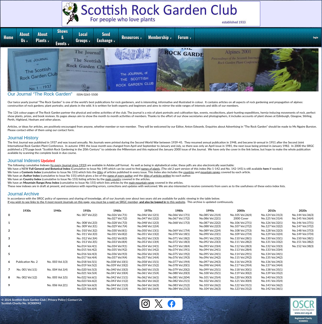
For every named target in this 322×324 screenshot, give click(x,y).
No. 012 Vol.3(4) (87, 238)
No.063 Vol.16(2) (148, 280)
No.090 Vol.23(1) (210, 234)
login (315, 37)
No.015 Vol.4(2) (87, 249)
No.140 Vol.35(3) (272, 277)
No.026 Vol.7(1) (117, 215)
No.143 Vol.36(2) (272, 285)
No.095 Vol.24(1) (210, 254)
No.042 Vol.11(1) (117, 277)
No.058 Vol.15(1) (148, 261)
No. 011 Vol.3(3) (87, 234)
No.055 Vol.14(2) (148, 249)
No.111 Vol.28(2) (241, 241)
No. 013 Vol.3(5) (87, 241)
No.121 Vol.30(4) (241, 280)
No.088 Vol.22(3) (210, 226)
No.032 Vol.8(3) (117, 238)
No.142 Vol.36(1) (272, 288)
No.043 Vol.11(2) (117, 280)
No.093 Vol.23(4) (210, 246)
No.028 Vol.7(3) (117, 222)
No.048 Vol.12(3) (148, 222)
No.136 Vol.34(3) (272, 261)
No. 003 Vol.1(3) (57, 261)
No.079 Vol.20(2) (179, 269)
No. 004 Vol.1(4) (57, 269)
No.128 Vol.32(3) (272, 230)
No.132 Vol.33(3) (272, 246)
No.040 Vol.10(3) (117, 269)
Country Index (32, 179)
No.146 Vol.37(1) (303, 222)
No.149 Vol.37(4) (303, 234)
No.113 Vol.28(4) (241, 249)
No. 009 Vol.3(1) (87, 226)
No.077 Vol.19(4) (179, 261)
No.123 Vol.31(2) (241, 288)
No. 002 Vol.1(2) (27, 277)
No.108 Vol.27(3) (241, 230)
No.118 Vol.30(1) (241, 269)
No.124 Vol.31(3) (272, 215)
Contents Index (31, 172)
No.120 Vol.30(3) (241, 277)
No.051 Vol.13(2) (148, 234)
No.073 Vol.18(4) (179, 246)
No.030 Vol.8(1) (117, 230)
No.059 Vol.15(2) (148, 265)
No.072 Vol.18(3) (179, 241)
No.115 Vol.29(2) (241, 257)
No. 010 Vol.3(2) (87, 230)
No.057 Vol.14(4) (148, 257)
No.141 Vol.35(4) (272, 280)
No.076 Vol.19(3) (179, 257)
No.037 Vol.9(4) (117, 257)
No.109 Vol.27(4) (241, 234)
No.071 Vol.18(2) (179, 238)
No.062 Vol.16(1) (148, 277)
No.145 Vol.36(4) (303, 218)
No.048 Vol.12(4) (148, 226)
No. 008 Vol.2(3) (87, 222)
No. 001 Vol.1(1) (27, 269)
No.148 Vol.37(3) (303, 230)
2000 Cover (240, 218)
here (266, 168)
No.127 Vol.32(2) (272, 226)
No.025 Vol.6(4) (87, 288)
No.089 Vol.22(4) (210, 230)
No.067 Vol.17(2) (179, 218)
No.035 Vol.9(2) (117, 249)
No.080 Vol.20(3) (179, 273)
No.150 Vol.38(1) (303, 238)
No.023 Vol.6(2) (87, 280)
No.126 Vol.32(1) (272, 222)
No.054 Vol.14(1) (148, 246)
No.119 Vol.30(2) (241, 273)
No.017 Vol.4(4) (87, 257)
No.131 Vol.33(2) (272, 241)
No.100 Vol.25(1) (210, 273)
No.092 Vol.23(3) (210, 241)
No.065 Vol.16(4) (148, 288)
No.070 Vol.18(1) (179, 234)
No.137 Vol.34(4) (272, 265)
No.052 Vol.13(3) (148, 238)
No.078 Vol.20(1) (179, 265)
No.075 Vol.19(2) (179, 254)
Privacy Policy (57, 299)
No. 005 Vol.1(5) (57, 277)
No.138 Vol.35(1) (272, 269)
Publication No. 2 (27, 261)
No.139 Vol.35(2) (272, 273)
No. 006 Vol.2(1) (57, 285)
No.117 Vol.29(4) (241, 265)
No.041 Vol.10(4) (117, 273)
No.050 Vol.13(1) (148, 230)
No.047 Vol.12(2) (148, 218)
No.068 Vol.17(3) (179, 222)
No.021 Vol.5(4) (87, 273)
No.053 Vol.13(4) (148, 241)
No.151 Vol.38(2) (303, 241)
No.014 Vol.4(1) (87, 246)
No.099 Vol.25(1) (210, 269)
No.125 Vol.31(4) (272, 218)
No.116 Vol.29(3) (241, 261)
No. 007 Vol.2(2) (87, 215)
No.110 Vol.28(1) (241, 238)
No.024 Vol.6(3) (87, 285)
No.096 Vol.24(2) (210, 257)
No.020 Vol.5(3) (87, 269)
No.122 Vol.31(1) (241, 285)
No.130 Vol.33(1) (272, 238)
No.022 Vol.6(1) (87, 277)
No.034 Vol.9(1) (117, 246)
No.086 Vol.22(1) (210, 218)
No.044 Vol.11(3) (117, 285)
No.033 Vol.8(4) (117, 241)
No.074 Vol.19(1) (179, 249)
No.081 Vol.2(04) (179, 277)
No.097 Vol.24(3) (210, 261)
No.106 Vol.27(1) (241, 222)
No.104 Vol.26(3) (210, 288)
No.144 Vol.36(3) (303, 215)
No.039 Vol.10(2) (117, 265)
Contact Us (75, 299)
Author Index (31, 175)
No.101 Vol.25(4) (210, 277)
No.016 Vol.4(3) (87, 254)
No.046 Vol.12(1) (148, 215)
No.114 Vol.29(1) (241, 254)
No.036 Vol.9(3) (117, 254)
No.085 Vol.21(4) (210, 215)
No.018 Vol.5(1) (87, 261)
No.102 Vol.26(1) (210, 280)
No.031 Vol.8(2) (117, 234)
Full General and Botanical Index (49, 168)
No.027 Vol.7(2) (117, 218)
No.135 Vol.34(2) (272, 257)
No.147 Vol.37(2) (303, 226)
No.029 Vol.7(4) (117, 226)
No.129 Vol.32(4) (272, 234)
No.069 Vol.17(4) (179, 230)
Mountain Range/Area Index (41, 182)
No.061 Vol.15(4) (148, 273)
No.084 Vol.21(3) (179, 288)
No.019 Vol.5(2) (87, 265)
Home (8, 37)
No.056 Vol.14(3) (148, 254)
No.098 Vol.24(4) (210, 265)
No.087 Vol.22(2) (210, 222)
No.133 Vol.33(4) (272, 249)
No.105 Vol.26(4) (241, 215)
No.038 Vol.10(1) (117, 261)
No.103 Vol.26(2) (210, 285)
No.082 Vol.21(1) (179, 280)
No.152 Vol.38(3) (303, 246)
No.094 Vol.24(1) (210, 249)
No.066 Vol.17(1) (179, 215)
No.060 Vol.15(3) (148, 269)
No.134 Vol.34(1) (272, 254)
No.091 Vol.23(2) (210, 238)
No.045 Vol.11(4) (117, 288)
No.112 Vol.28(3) (241, 246)
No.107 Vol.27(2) (241, 226)
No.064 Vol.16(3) (148, 285)
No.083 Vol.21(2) (179, 285)
